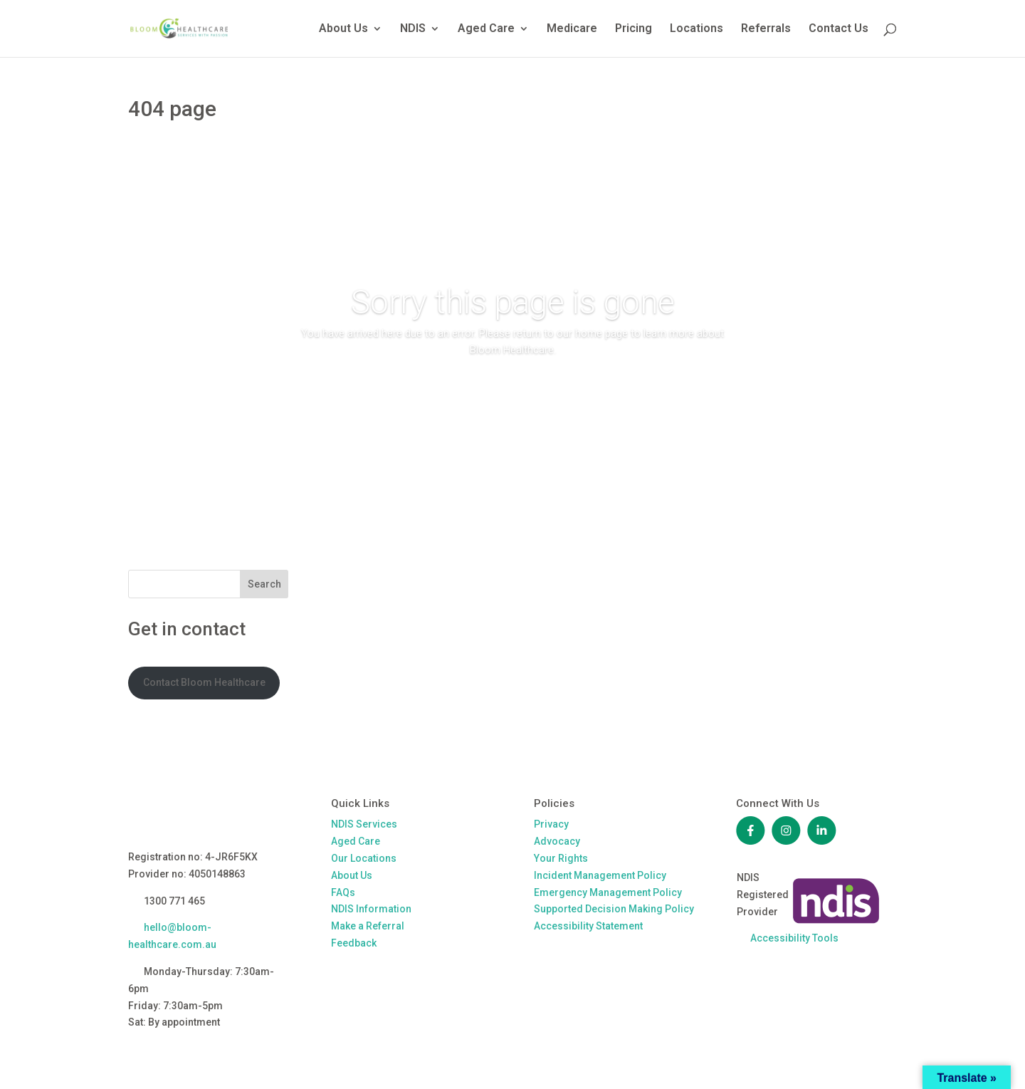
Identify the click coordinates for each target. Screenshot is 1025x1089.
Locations (696, 29)
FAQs (343, 892)
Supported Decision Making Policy (614, 909)
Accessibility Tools (794, 938)
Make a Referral (367, 926)
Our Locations (363, 858)
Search (264, 584)
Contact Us (838, 29)
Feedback (354, 943)
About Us (343, 29)
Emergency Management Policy (608, 892)
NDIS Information (371, 909)
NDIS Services (364, 824)
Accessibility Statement (588, 926)
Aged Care (486, 29)
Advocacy (557, 841)
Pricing (633, 29)
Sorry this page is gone (513, 302)
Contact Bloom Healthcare (204, 682)
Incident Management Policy (600, 875)
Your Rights (561, 858)
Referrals (766, 29)
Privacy (551, 824)
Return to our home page (512, 391)
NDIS (413, 29)
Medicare (572, 29)
